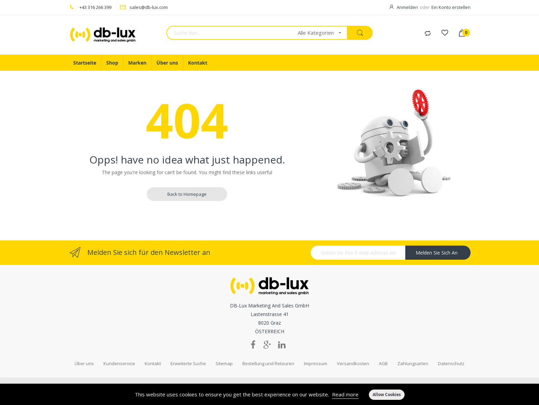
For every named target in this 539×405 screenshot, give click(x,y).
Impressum (315, 363)
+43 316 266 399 (95, 7)
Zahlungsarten (412, 363)
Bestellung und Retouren (268, 363)
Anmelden (407, 7)
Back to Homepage (187, 194)
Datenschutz (451, 363)
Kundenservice (119, 363)
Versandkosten (353, 363)
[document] (269, 394)
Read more (345, 394)
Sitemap (224, 363)
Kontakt (153, 363)
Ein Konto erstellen (451, 7)
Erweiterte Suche (188, 363)
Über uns (84, 363)
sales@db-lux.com (149, 7)
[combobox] (230, 32)
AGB (383, 363)
